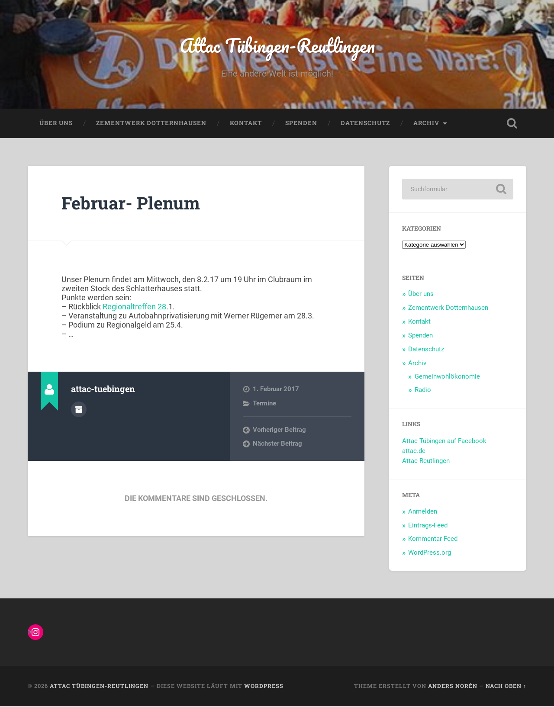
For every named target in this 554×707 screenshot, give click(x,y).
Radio (423, 391)
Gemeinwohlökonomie (447, 377)
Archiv (426, 124)
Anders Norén (452, 686)
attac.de (413, 452)
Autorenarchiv (79, 410)
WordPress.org (429, 553)
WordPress (263, 686)
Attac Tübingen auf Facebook (444, 442)
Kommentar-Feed (432, 539)
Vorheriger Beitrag (279, 430)
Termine (264, 404)
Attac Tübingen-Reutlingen (277, 45)
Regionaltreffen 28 (134, 307)
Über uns (56, 124)
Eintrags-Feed (428, 526)
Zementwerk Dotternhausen (151, 124)
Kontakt (246, 124)
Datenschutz (365, 124)
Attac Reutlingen (426, 462)
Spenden (301, 124)
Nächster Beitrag (277, 444)
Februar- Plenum (132, 203)
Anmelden (422, 512)
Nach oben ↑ (506, 686)
